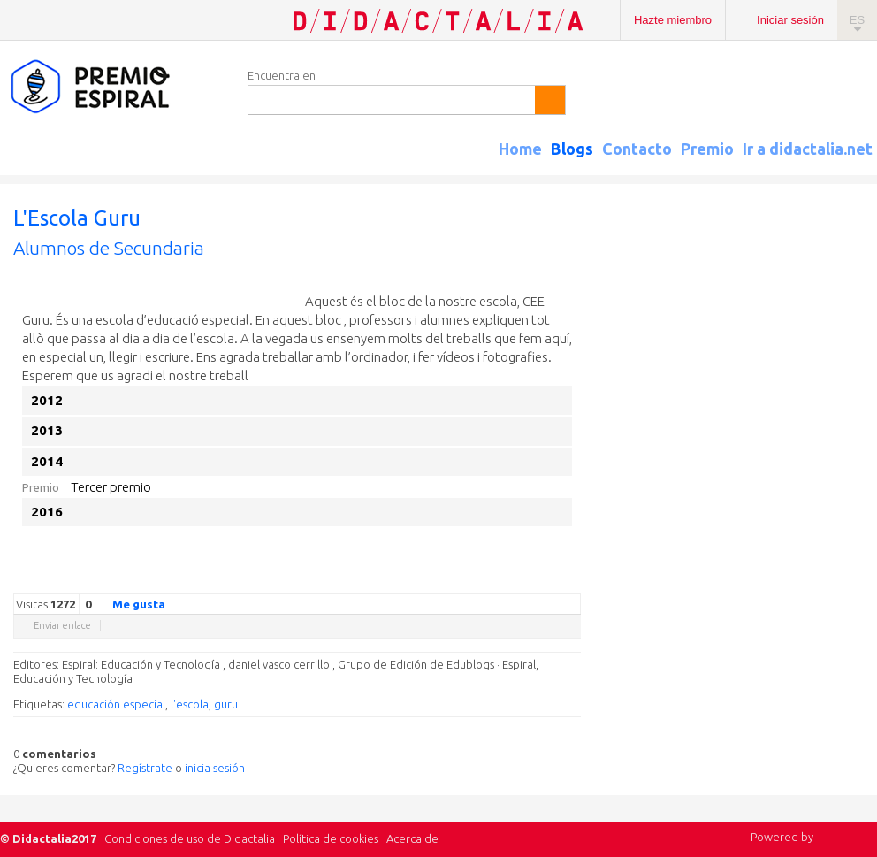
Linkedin (519, 580)
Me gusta (128, 603)
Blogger (554, 580)
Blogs (572, 148)
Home (520, 148)
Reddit (536, 580)
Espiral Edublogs (115, 87)
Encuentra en (282, 75)
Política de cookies (330, 838)
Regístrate (145, 767)
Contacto (637, 148)
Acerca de (412, 838)
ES (857, 20)
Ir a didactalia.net (808, 148)
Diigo (572, 580)
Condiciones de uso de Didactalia (189, 838)
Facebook (483, 580)
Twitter (466, 580)
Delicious (501, 580)
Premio (707, 148)
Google (448, 580)
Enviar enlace (62, 625)
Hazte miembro (673, 20)
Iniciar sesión (790, 20)
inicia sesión (215, 767)
